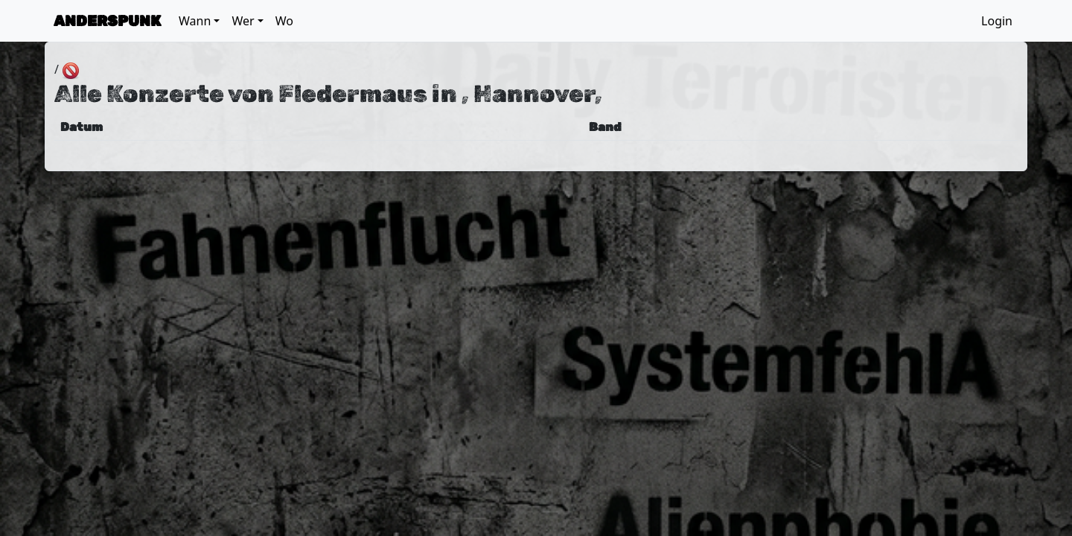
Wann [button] (195, 21)
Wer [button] (243, 21)
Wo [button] (284, 21)
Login (996, 21)
